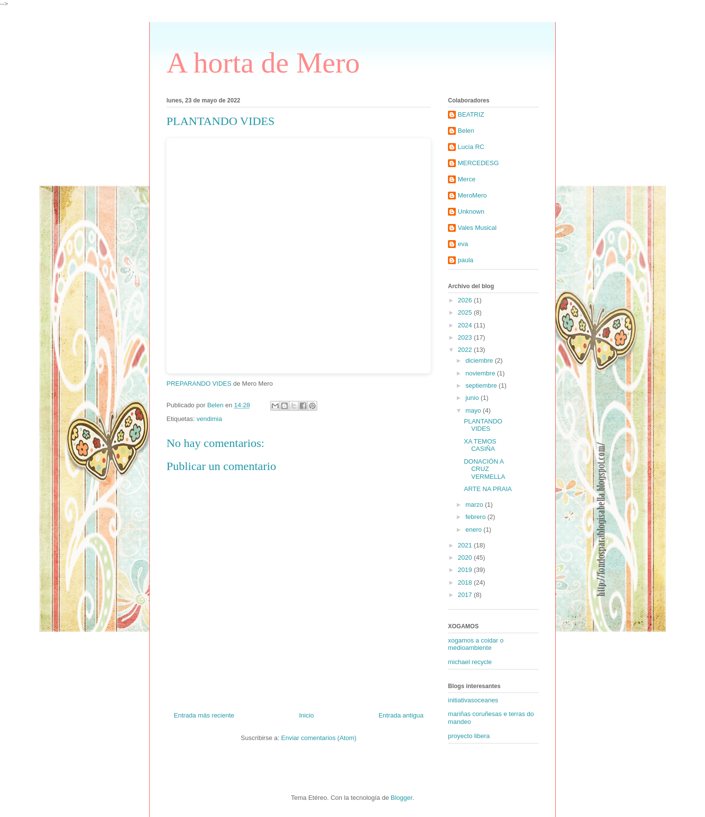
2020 (466, 557)
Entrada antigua (400, 715)
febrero (477, 516)
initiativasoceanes (473, 700)
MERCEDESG (478, 163)
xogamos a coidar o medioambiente (475, 644)
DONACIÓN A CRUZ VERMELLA (484, 469)
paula (465, 260)
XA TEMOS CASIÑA (480, 445)
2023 (466, 337)
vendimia (209, 418)
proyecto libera (469, 736)
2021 (466, 545)
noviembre (481, 373)
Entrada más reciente (204, 715)
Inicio (306, 715)
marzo (475, 504)
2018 (466, 582)
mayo (474, 410)
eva (463, 244)
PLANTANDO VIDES (483, 425)
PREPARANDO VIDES (199, 383)
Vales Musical (477, 227)
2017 (466, 594)
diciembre (480, 360)
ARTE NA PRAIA (488, 489)
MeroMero (472, 195)
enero (475, 529)
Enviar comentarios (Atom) (318, 738)
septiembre (482, 385)
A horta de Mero (263, 63)
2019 (466, 569)
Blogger (401, 797)
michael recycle (470, 662)
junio (473, 397)
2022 (466, 349)
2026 (466, 300)
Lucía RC (471, 146)
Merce (466, 179)
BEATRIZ (471, 114)
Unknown (471, 211)
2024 (466, 325)
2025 (466, 312)
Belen (466, 130)
